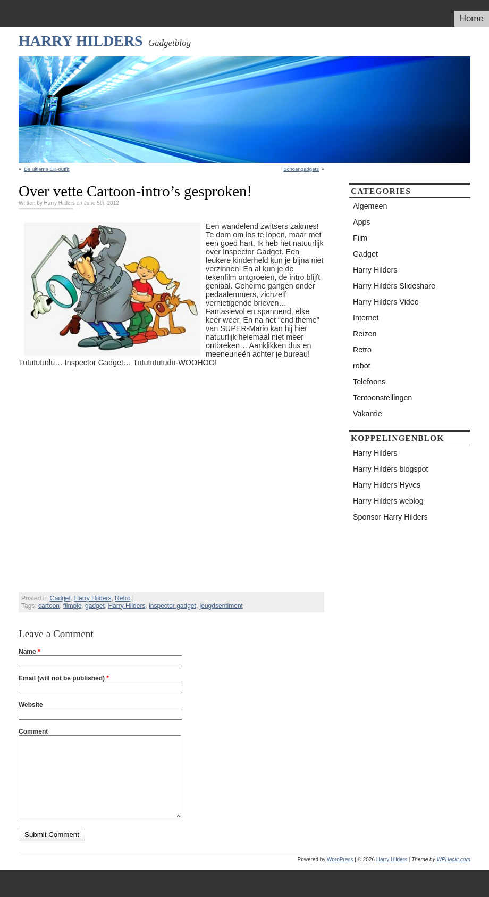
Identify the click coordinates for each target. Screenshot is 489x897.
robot (361, 365)
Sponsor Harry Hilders (390, 517)
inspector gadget (172, 606)
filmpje (72, 606)
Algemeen (370, 206)
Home (472, 18)
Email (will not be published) (64, 678)
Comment (33, 731)
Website (31, 705)
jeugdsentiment (221, 606)
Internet (365, 318)
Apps (361, 222)
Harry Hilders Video (386, 302)
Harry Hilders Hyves (386, 485)
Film (360, 238)
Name (29, 651)
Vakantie (367, 413)
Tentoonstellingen (382, 397)
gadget (95, 606)
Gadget (59, 598)
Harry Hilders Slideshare (394, 286)
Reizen (365, 334)
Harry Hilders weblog (388, 501)
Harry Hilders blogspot (390, 469)
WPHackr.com (453, 875)
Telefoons (369, 381)
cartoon (49, 606)
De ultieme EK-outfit (46, 169)
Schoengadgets (301, 169)
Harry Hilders (81, 40)
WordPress (340, 875)
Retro (122, 598)
